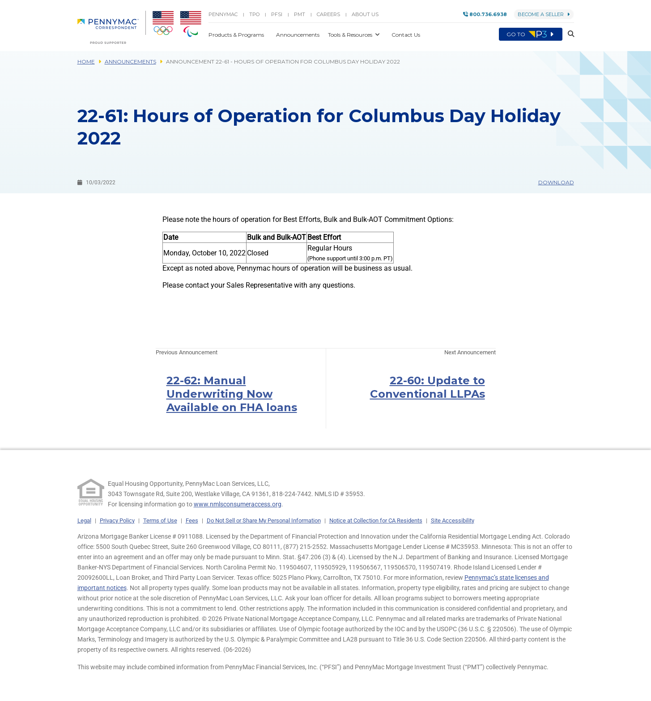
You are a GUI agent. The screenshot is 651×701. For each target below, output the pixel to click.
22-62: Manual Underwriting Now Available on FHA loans (231, 394)
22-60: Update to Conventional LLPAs (427, 387)
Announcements (130, 61)
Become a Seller (544, 14)
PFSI (276, 14)
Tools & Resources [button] (351, 34)
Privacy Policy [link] (117, 520)
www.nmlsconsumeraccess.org (237, 504)
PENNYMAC (223, 14)
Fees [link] (192, 520)
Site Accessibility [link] (452, 520)
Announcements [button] (298, 34)
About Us (365, 14)
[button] (568, 34)
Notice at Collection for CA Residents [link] (375, 520)
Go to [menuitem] (530, 34)
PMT (299, 14)
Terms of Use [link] (160, 520)
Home (86, 61)
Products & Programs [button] (236, 34)
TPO (254, 14)
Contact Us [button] (405, 34)
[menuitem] (111, 27)
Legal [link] (84, 520)
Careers (328, 14)
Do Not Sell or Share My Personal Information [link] (264, 520)
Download (556, 182)
